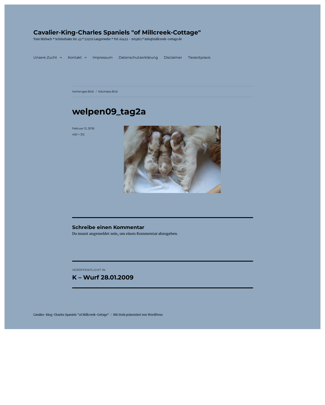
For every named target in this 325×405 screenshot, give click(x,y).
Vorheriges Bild (83, 91)
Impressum (103, 57)
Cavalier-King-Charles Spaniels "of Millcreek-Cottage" (117, 32)
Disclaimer (173, 57)
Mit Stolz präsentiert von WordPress (138, 315)
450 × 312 (78, 134)
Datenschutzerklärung (138, 57)
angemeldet (99, 233)
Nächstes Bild (108, 91)
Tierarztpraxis (199, 57)
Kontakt (75, 57)
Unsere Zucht (45, 57)
